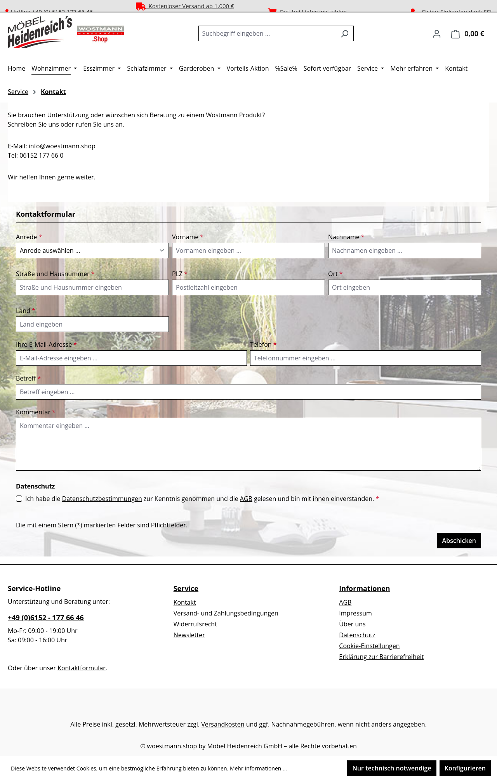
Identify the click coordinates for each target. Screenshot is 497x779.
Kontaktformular (81, 668)
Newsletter (189, 635)
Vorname (187, 237)
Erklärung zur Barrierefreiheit (381, 656)
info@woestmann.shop (62, 146)
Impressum (355, 613)
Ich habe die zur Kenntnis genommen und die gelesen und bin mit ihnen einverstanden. (202, 498)
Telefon (263, 344)
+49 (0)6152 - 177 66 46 (46, 617)
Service (186, 588)
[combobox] (267, 33)
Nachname (346, 237)
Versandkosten (222, 724)
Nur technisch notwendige (391, 768)
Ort (335, 274)
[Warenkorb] (467, 34)
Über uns (352, 624)
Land (25, 310)
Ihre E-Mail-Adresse (46, 344)
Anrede (29, 237)
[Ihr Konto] (436, 33)
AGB (246, 498)
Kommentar (36, 412)
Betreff (28, 378)
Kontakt (185, 602)
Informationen (364, 588)
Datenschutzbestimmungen (102, 498)
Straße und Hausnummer (55, 274)
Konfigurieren (465, 768)
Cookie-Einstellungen (369, 646)
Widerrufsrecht (195, 624)
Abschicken (459, 540)
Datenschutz (357, 635)
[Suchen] (344, 33)
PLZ (180, 274)
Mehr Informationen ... (258, 768)
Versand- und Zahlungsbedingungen (226, 613)
